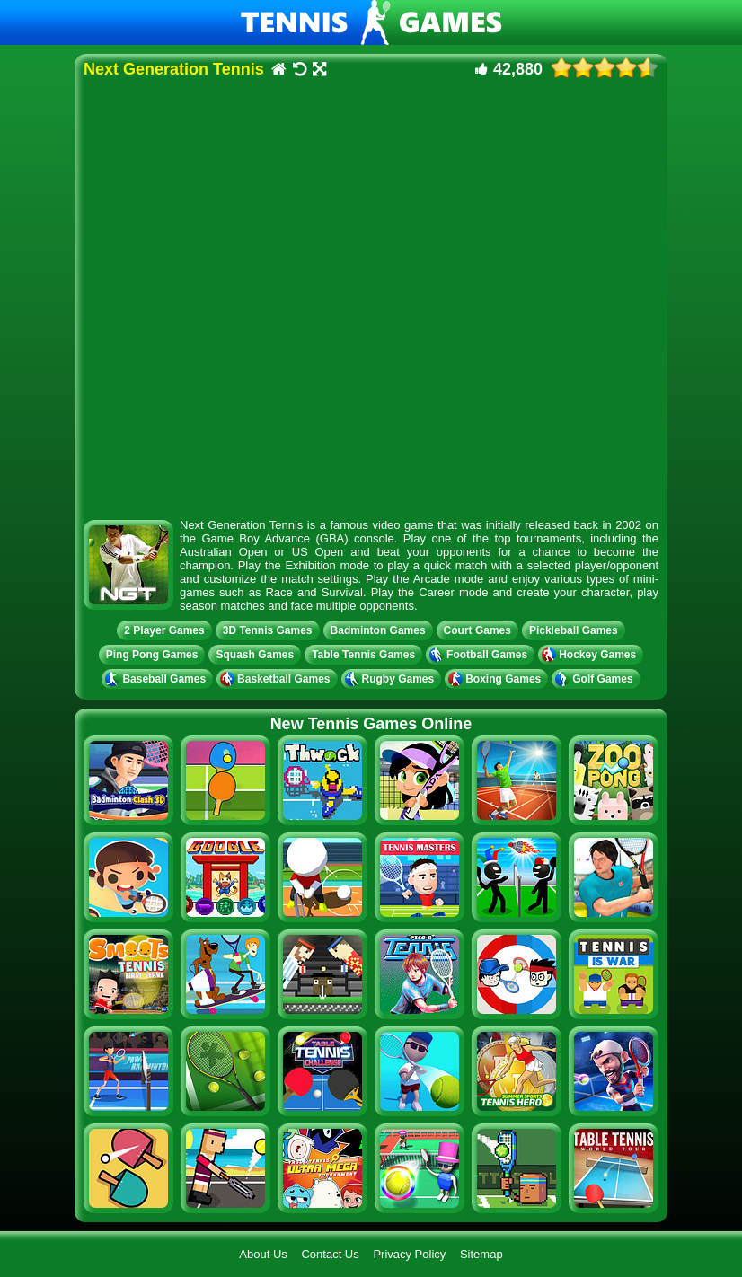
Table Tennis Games (363, 654)
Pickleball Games (573, 630)
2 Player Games (164, 630)
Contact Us (329, 1254)
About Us (263, 1254)
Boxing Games (496, 679)
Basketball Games (277, 679)
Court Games (477, 630)
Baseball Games (157, 679)
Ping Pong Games (152, 654)
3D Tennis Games (268, 630)
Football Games (480, 654)
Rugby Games (392, 679)
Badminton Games (378, 630)
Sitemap (481, 1254)
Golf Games (595, 679)
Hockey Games (590, 654)
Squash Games (255, 654)
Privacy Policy (409, 1254)
